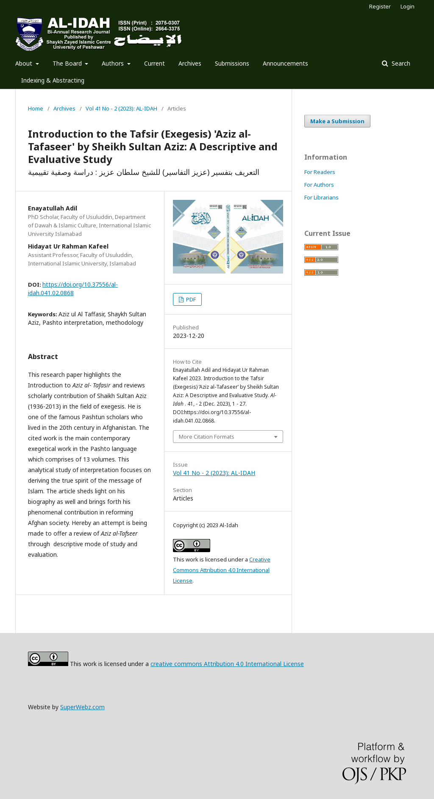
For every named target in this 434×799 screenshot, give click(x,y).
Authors (113, 63)
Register (380, 6)
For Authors (319, 184)
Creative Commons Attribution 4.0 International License (221, 570)
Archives (189, 63)
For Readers (319, 172)
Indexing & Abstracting (52, 80)
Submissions (232, 63)
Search (400, 63)
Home (35, 108)
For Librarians (321, 197)
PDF (190, 299)
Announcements (285, 63)
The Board (68, 63)
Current (154, 63)
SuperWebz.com (82, 707)
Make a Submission (337, 121)
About (24, 63)
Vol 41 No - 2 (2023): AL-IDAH (121, 108)
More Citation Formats (206, 436)
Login (408, 6)
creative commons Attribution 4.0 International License (227, 664)
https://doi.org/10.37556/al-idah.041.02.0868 (73, 288)
